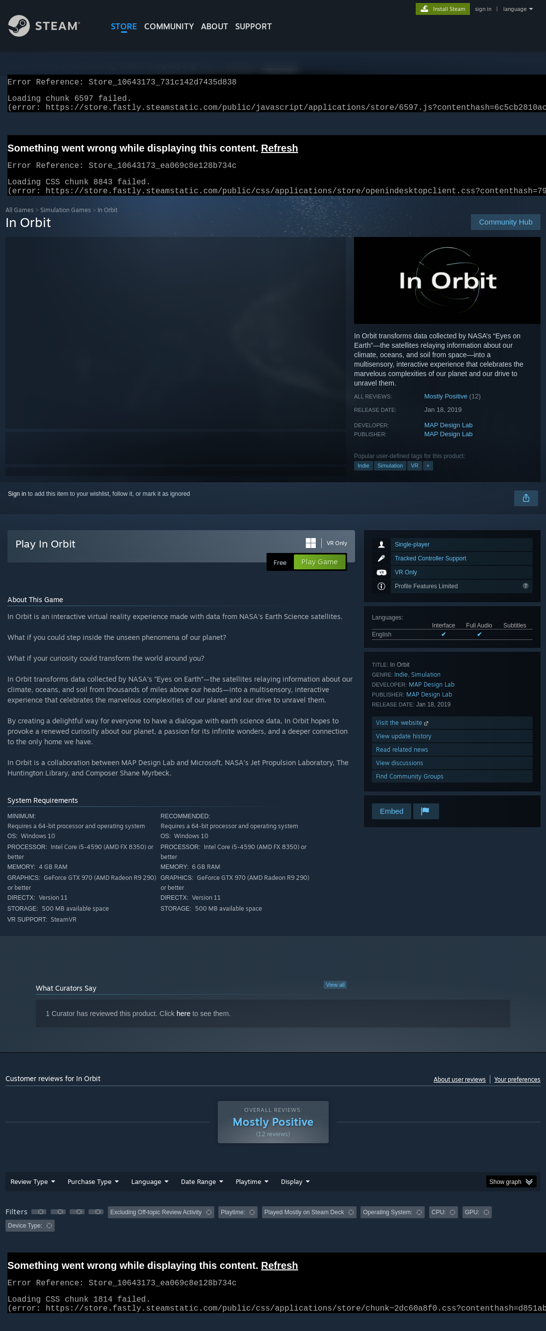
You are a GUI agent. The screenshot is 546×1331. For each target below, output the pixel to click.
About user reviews (460, 1091)
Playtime (248, 1193)
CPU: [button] (439, 1224)
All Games (19, 222)
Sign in (17, 505)
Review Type (29, 1193)
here (183, 1025)
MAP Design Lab (448, 437)
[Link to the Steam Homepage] (51, 34)
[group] (273, 1231)
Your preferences (517, 1091)
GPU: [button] (472, 1224)
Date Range (198, 1193)
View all (335, 997)
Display (291, 1193)
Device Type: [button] (25, 1237)
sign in (483, 8)
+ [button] (428, 477)
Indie (363, 477)
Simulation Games (65, 222)
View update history (404, 748)
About (214, 26)
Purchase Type (89, 1193)
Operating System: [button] (387, 1224)
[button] (38, 1223)
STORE (124, 26)
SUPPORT (253, 26)
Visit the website (403, 734)
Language (146, 1193)
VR (414, 477)
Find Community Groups (410, 788)
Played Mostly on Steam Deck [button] (304, 1224)
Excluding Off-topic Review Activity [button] (156, 1224)
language (515, 8)
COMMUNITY (169, 26)
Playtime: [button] (233, 1224)
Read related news (402, 761)
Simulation (390, 477)
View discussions (399, 775)
